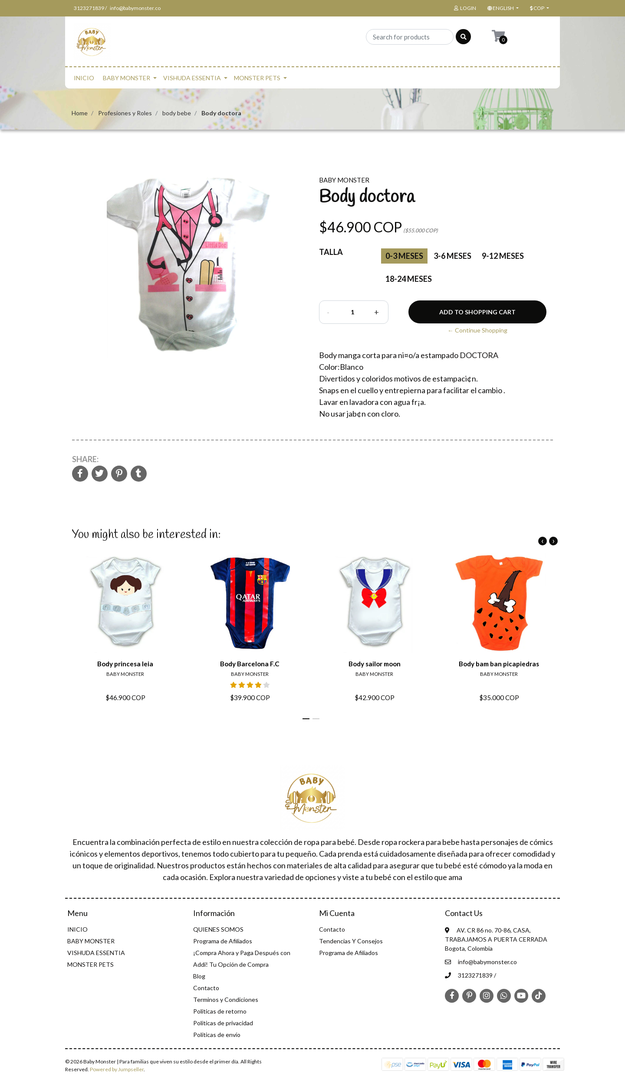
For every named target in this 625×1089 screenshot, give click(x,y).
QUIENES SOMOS (218, 929)
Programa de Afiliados (222, 941)
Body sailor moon (375, 664)
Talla (331, 252)
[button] (502, 8)
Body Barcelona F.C (250, 664)
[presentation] (542, 541)
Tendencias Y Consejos (351, 941)
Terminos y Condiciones (225, 999)
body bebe (176, 113)
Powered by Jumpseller (117, 1069)
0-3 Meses (404, 256)
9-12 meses (503, 256)
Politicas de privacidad (223, 1023)
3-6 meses (452, 256)
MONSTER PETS (257, 78)
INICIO (84, 78)
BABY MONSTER (126, 78)
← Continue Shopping (477, 330)
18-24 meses (408, 279)
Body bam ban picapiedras (499, 664)
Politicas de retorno (220, 1011)
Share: (85, 459)
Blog (199, 976)
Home (80, 113)
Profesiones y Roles (125, 113)
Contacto (206, 987)
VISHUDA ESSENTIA (192, 78)
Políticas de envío (216, 1034)
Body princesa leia (125, 664)
